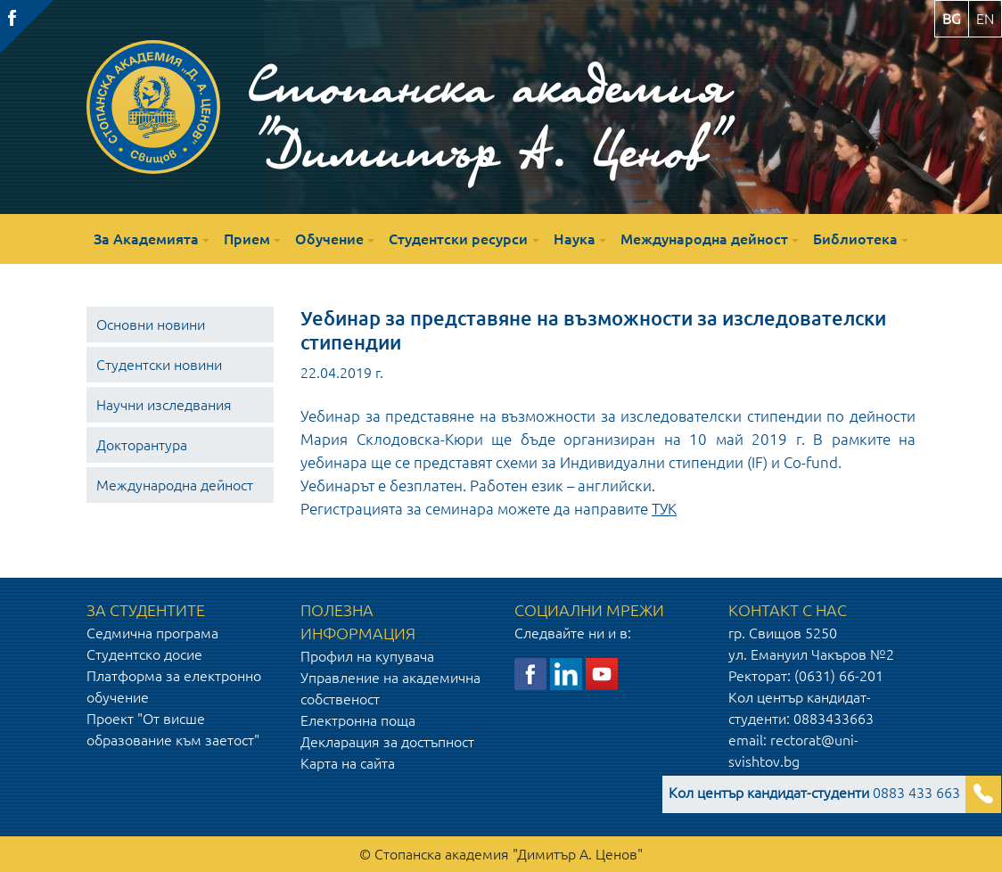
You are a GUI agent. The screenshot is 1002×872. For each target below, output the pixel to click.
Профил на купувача (367, 656)
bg (951, 19)
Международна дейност (704, 239)
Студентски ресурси (458, 239)
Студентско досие (144, 654)
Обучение (329, 239)
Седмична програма (152, 633)
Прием (247, 239)
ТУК (664, 508)
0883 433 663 (814, 793)
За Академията (146, 239)
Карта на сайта (347, 763)
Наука (574, 239)
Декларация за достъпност (387, 742)
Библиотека (855, 239)
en (985, 19)
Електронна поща (357, 720)
